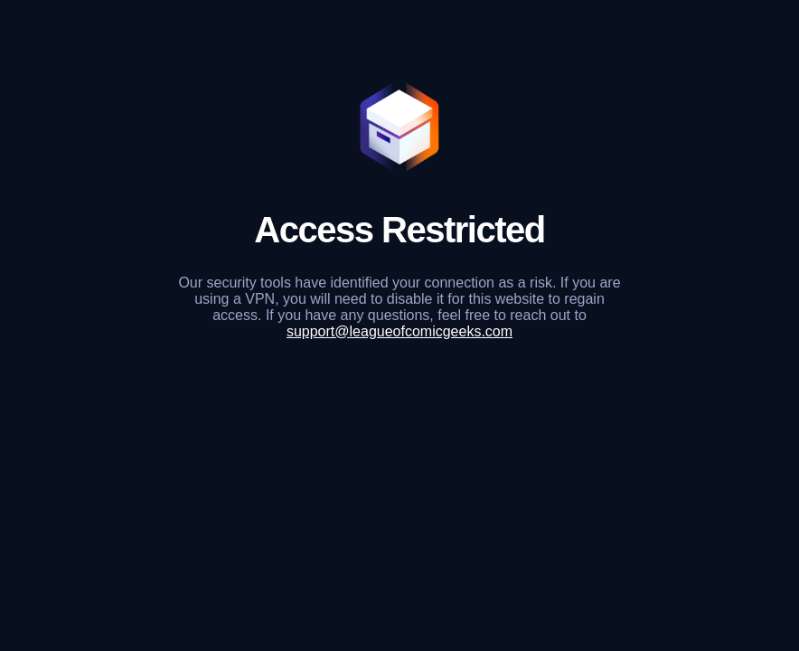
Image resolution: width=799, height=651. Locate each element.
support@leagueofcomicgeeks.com (399, 331)
